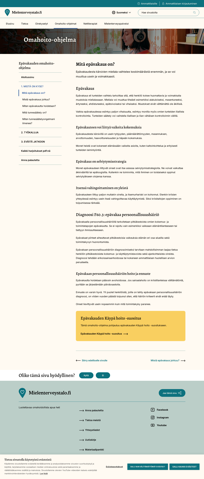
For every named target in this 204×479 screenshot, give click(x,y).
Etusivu (10, 23)
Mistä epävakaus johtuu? (36, 99)
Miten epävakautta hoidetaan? (39, 105)
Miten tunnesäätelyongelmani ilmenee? (38, 121)
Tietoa (24, 23)
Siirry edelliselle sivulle (91, 360)
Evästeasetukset (114, 466)
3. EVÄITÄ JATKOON (33, 141)
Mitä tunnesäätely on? (34, 112)
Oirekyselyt (41, 23)
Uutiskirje (87, 439)
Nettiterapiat (90, 23)
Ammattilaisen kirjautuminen (179, 3)
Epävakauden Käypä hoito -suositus (104, 333)
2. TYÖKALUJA (30, 132)
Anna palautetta (30, 160)
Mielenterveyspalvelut (116, 23)
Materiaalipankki (91, 449)
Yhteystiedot (89, 430)
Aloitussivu (27, 77)
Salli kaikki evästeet (184, 466)
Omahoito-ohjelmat (65, 23)
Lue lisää (44, 473)
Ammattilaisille (147, 3)
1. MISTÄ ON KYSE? (32, 86)
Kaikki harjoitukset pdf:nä (35, 150)
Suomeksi (121, 14)
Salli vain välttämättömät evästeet (147, 467)
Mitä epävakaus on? (33, 92)
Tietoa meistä (90, 420)
